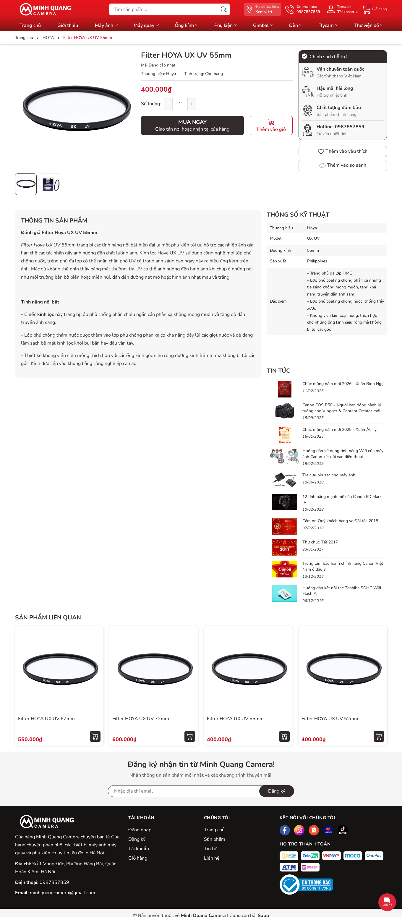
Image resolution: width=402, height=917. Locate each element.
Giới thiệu (67, 25)
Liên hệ (211, 858)
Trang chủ (214, 830)
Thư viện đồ (369, 25)
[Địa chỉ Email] (201, 791)
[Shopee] (314, 830)
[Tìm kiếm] (224, 9)
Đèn (296, 25)
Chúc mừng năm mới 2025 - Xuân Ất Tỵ (339, 429)
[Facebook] (285, 830)
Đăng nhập (139, 830)
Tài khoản (138, 848)
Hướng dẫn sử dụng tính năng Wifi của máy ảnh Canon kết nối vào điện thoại (342, 454)
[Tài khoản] (341, 9)
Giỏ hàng (137, 858)
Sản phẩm (214, 839)
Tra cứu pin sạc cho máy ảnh (328, 475)
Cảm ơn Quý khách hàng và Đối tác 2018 (340, 521)
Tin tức (211, 848)
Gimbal (263, 25)
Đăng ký (136, 839)
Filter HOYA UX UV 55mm (235, 718)
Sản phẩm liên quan (48, 617)
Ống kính (187, 25)
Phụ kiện (226, 25)
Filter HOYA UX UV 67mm (46, 718)
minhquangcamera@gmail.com (62, 893)
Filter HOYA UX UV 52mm (330, 718)
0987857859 (349, 127)
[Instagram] (299, 830)
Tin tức (278, 371)
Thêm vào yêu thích (342, 151)
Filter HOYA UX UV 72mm (140, 718)
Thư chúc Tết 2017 (320, 542)
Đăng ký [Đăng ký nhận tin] (276, 791)
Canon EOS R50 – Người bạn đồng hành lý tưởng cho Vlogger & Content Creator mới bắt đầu (341, 410)
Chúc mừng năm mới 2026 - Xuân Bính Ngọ (343, 384)
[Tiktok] (343, 830)
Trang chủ (30, 25)
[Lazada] (328, 830)
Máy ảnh (107, 25)
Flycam (328, 25)
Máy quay (147, 25)
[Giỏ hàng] (374, 9)
